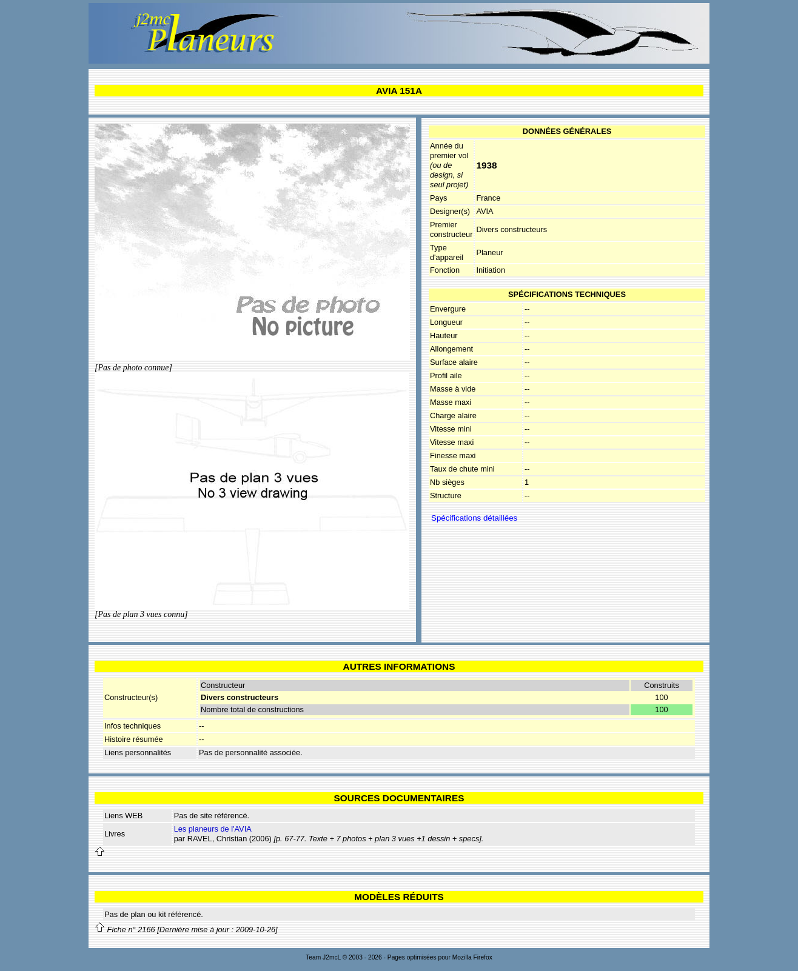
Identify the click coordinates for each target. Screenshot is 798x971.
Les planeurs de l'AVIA (213, 828)
